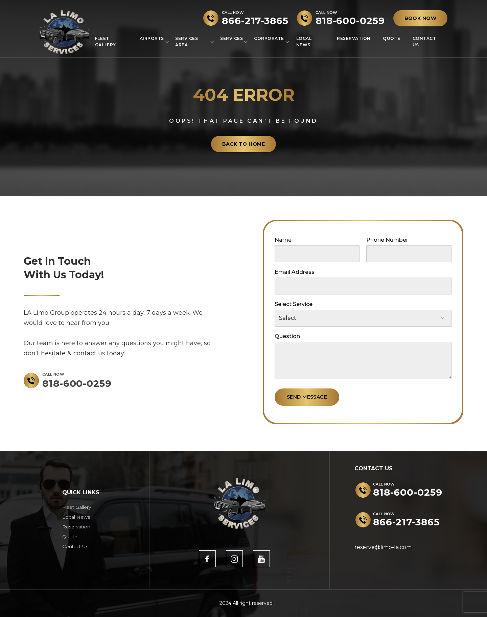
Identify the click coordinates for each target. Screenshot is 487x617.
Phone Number (387, 240)
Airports (152, 38)
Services (231, 38)
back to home (243, 144)
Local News (304, 41)
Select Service (293, 304)
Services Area (186, 41)
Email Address (295, 272)
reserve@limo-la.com (383, 547)
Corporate (269, 38)
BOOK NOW (420, 18)
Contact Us (424, 41)
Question (287, 336)
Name (283, 240)
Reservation (354, 38)
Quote (391, 38)
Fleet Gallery (105, 41)
